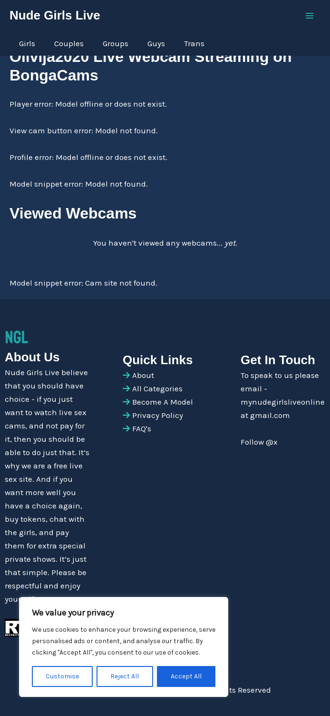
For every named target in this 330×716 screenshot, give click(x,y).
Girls (27, 43)
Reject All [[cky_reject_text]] (124, 676)
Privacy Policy (157, 415)
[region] (123, 647)
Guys (156, 43)
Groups (115, 43)
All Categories (157, 388)
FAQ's (141, 428)
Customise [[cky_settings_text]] (62, 676)
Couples (69, 43)
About (143, 375)
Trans (194, 43)
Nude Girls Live (55, 15)
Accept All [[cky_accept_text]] (186, 676)
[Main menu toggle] (310, 16)
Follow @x (259, 442)
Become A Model (162, 402)
